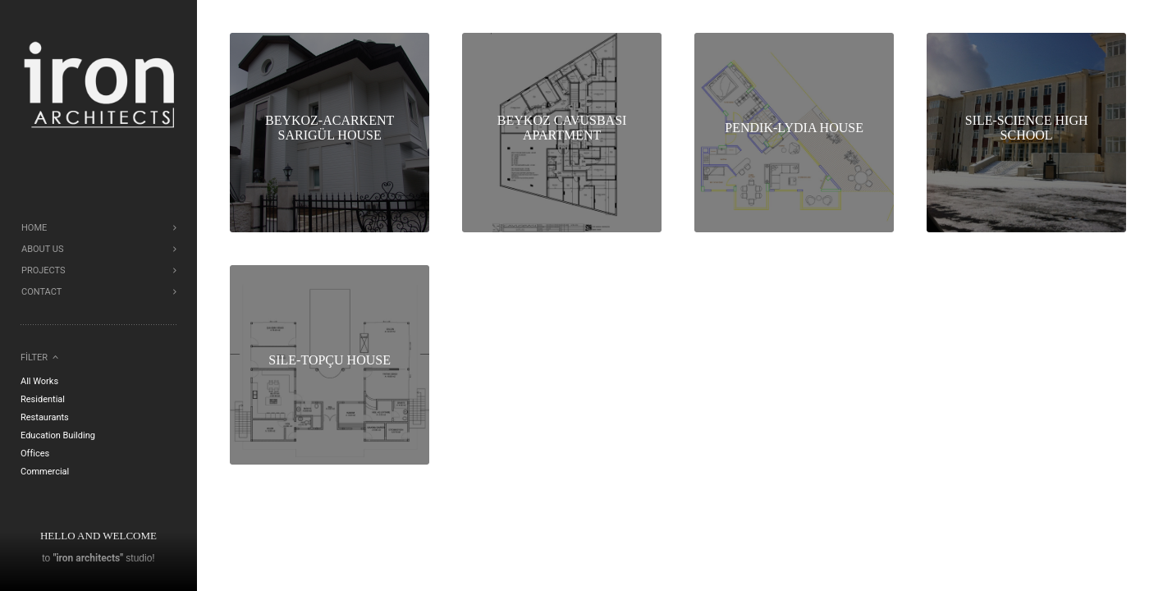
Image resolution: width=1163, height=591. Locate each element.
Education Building (58, 435)
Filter (34, 357)
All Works (39, 381)
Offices (35, 453)
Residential (43, 399)
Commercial (45, 471)
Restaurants (45, 417)
